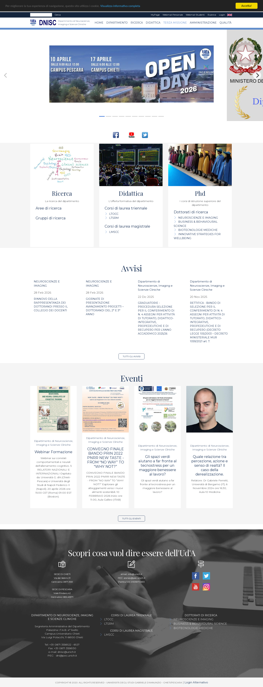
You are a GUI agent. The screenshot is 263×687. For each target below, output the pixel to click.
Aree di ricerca (49, 208)
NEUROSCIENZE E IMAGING (198, 217)
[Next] (257, 75)
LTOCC (114, 214)
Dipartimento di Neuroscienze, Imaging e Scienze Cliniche (155, 285)
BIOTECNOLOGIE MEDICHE (198, 230)
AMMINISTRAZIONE (203, 22)
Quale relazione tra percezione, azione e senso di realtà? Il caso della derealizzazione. (209, 465)
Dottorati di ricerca (191, 212)
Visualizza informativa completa (120, 6)
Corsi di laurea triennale (126, 208)
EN (229, 14)
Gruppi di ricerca (51, 218)
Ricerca (137, 22)
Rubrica (212, 14)
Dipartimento (117, 22)
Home (99, 22)
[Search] (41, 15)
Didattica (153, 22)
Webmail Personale (173, 14)
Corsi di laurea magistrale (127, 226)
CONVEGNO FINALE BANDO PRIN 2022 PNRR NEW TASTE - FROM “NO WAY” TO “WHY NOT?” (105, 458)
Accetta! (246, 6)
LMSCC (114, 232)
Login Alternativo (196, 682)
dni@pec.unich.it (66, 655)
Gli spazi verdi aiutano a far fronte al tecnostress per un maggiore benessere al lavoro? (157, 465)
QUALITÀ (225, 22)
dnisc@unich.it (67, 652)
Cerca (58, 14)
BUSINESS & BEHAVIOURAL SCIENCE (200, 623)
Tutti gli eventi (131, 518)
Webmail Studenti (195, 14)
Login (222, 14)
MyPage (155, 14)
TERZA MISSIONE (175, 22)
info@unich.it (135, 574)
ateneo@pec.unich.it (134, 578)
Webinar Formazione (53, 452)
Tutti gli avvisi (131, 356)
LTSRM (114, 218)
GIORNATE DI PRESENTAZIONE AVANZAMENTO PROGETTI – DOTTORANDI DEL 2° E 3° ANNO (105, 306)
